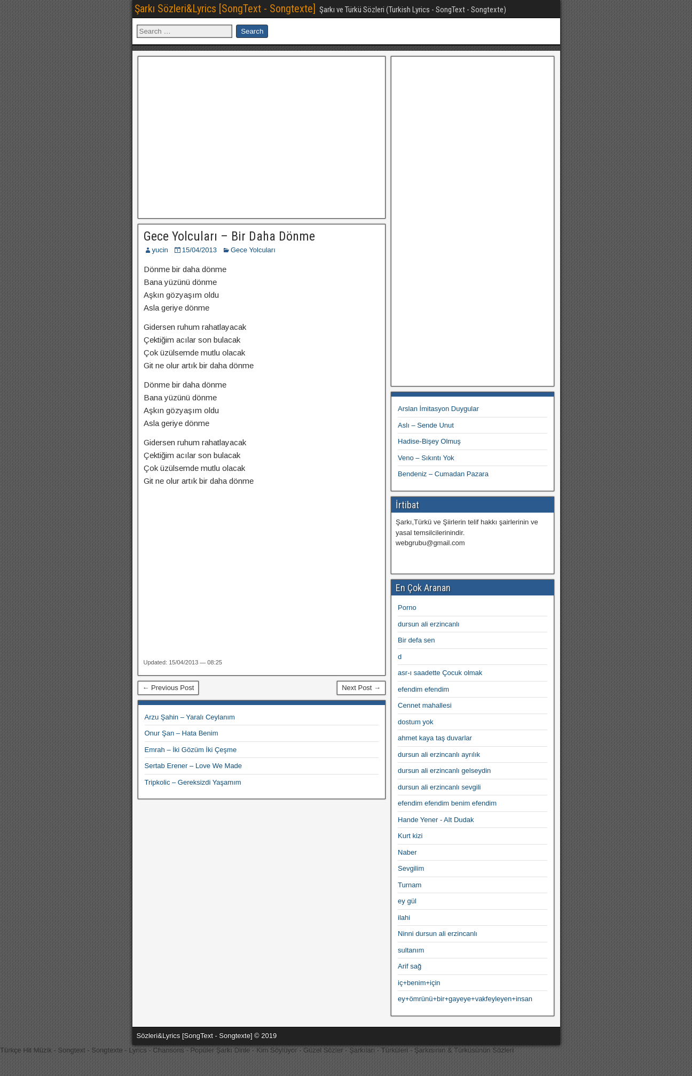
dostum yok (415, 722)
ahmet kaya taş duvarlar (435, 738)
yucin (160, 250)
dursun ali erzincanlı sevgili (439, 787)
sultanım (411, 950)
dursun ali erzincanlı (429, 624)
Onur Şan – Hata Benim (181, 733)
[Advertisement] (261, 136)
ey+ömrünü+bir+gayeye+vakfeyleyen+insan (465, 999)
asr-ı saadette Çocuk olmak (440, 673)
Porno (407, 607)
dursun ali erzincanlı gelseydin (444, 771)
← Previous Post (168, 688)
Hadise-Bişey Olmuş (429, 441)
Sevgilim (411, 868)
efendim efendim (423, 689)
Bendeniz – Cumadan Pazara (443, 474)
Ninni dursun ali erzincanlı (437, 934)
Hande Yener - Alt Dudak (436, 820)
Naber (407, 852)
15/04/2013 (199, 250)
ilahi (404, 918)
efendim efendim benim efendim (447, 803)
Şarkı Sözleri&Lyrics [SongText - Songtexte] (225, 8)
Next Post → (361, 688)
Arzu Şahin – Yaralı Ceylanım (190, 717)
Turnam (409, 885)
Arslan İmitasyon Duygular (438, 409)
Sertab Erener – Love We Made (193, 766)
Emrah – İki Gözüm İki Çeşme (191, 750)
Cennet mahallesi (424, 705)
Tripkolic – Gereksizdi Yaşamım (193, 782)
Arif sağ (409, 966)
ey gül (407, 901)
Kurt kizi (410, 836)
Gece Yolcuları (253, 250)
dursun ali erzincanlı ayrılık (439, 754)
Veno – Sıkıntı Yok (426, 458)
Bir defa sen (416, 640)
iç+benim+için (419, 983)
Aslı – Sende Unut (426, 425)
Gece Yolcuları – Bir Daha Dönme (229, 236)
